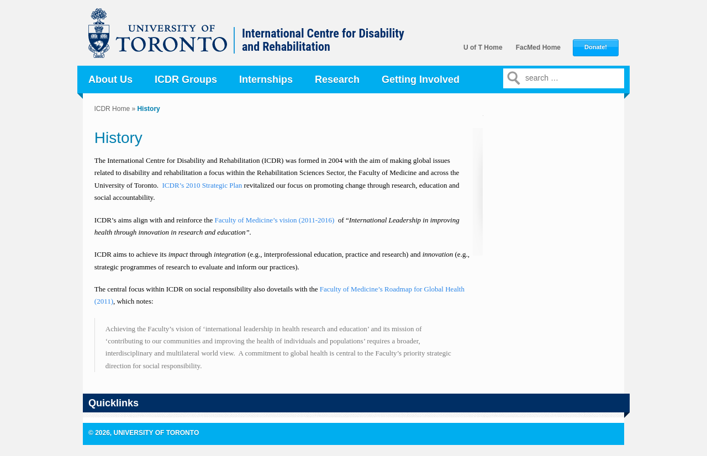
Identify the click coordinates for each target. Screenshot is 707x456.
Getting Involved (421, 79)
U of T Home (483, 47)
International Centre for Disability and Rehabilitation (323, 40)
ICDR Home (112, 109)
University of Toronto (163, 39)
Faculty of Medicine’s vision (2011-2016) (275, 220)
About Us (110, 79)
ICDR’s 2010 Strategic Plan (202, 185)
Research (337, 79)
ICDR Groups (186, 79)
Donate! (595, 47)
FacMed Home (538, 47)
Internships (266, 79)
